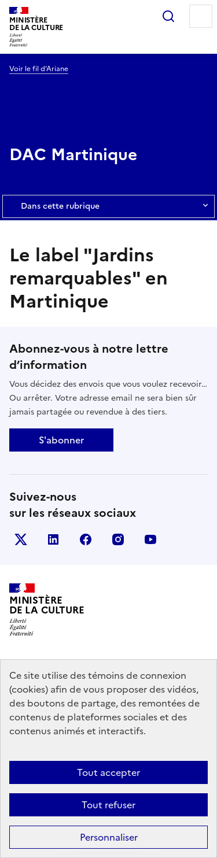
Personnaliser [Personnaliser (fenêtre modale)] (109, 837)
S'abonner (61, 440)
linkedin (53, 539)
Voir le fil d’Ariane (38, 69)
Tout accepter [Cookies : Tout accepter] (108, 772)
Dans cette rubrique (108, 206)
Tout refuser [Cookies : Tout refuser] (108, 805)
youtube (150, 539)
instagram (118, 539)
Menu (200, 16)
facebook (85, 539)
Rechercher (168, 16)
